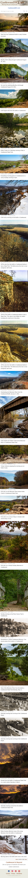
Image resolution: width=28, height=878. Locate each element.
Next (26, 859)
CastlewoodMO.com (14, 8)
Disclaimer (19, 873)
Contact (8, 873)
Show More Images (14, 80)
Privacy (13, 873)
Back (17, 859)
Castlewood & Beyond (14, 862)
